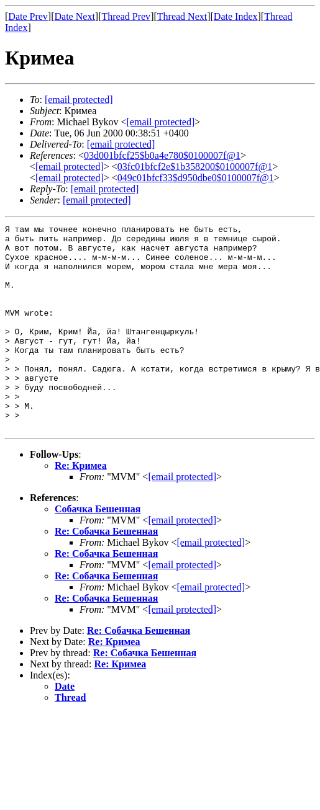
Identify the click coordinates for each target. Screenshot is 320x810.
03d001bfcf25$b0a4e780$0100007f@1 (162, 155)
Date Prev (28, 16)
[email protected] (121, 144)
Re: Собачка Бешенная (106, 572)
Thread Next (182, 16)
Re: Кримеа (81, 506)
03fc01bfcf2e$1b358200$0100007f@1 (194, 166)
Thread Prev (125, 16)
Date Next (75, 16)
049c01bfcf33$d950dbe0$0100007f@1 (195, 177)
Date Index (236, 16)
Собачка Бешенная (97, 550)
